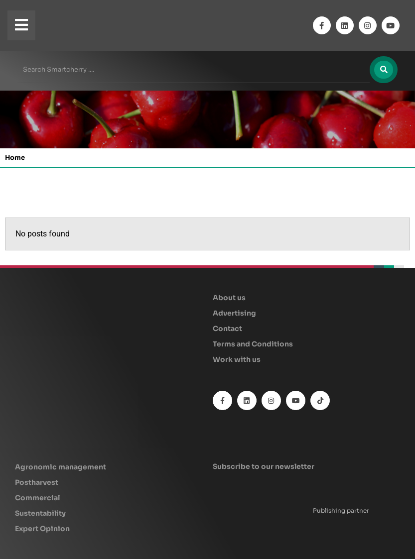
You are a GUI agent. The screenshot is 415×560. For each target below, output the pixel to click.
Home (15, 158)
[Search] (383, 70)
